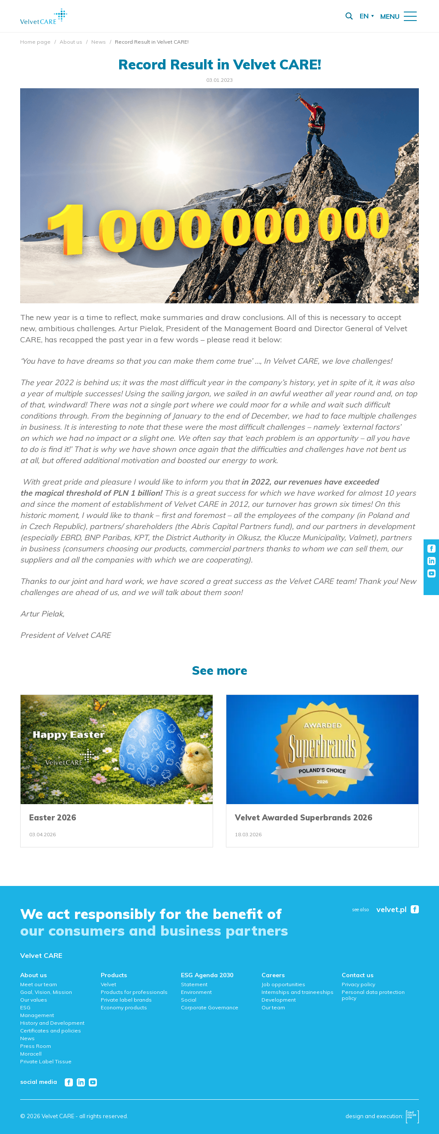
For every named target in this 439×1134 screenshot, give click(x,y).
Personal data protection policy (373, 995)
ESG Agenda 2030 (207, 975)
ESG (25, 1007)
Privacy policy (358, 984)
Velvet (108, 984)
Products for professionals (134, 992)
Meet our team (38, 984)
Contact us (357, 975)
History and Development (52, 1023)
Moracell (31, 1053)
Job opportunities (283, 984)
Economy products (124, 1007)
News (98, 42)
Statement (194, 984)
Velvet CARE (41, 955)
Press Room (35, 1046)
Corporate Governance (209, 1007)
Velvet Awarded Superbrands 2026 (303, 818)
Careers (273, 975)
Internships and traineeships (298, 992)
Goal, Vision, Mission (46, 992)
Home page (35, 42)
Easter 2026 (52, 818)
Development (279, 999)
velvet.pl (391, 909)
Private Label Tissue (46, 1061)
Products (114, 975)
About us (71, 42)
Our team (273, 1007)
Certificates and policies (50, 1030)
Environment (196, 992)
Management (37, 1015)
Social (188, 999)
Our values (33, 999)
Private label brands (126, 999)
